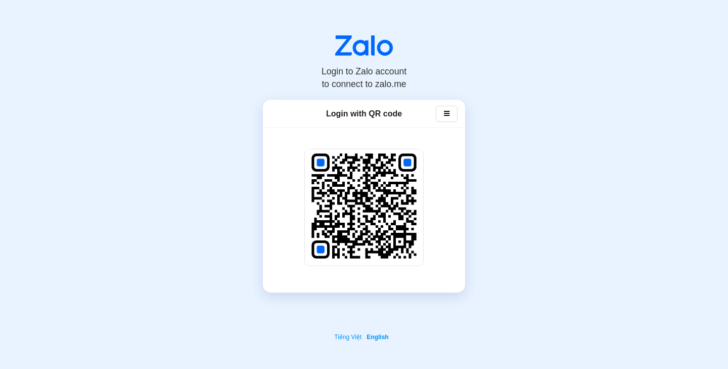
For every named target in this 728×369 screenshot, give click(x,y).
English (377, 337)
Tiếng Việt (347, 337)
